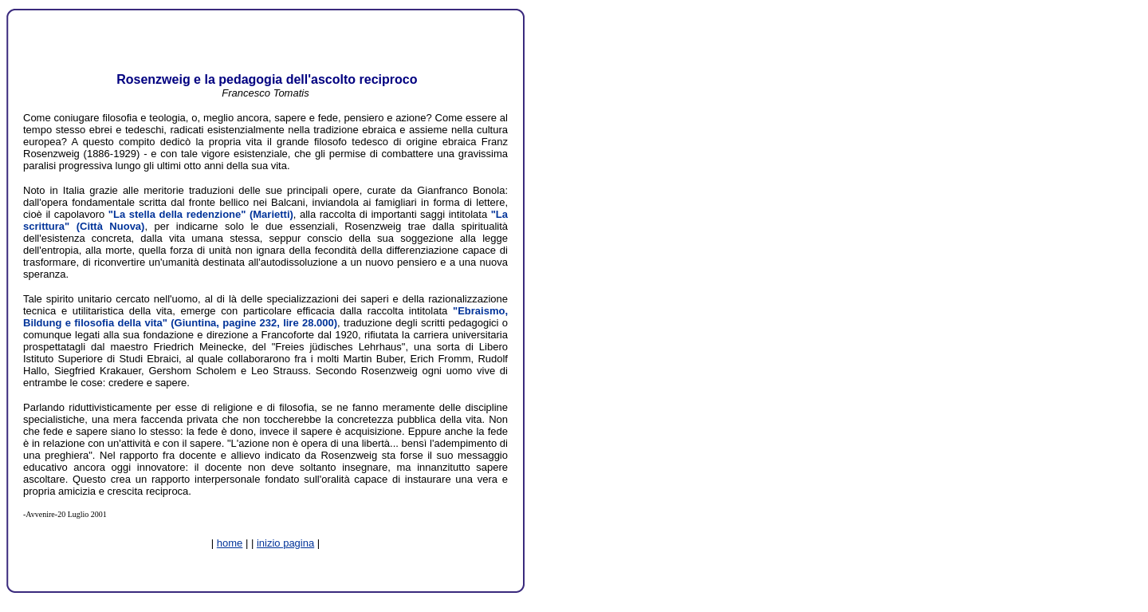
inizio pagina (285, 543)
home (230, 543)
